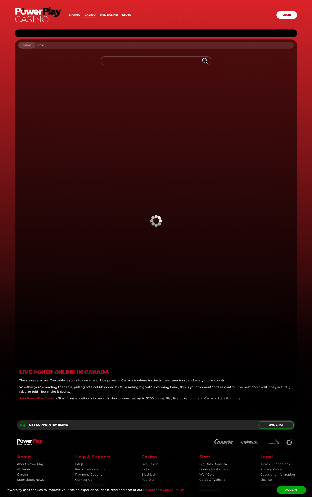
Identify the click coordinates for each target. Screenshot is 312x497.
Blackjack (148, 408)
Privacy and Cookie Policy (163, 490)
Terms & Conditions (275, 397)
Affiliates (23, 402)
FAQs (79, 397)
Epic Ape (206, 418)
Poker (145, 418)
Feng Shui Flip (210, 423)
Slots (126, 15)
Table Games (151, 423)
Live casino (109, 15)
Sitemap (23, 423)
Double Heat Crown (214, 402)
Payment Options (88, 408)
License (266, 413)
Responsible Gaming (91, 402)
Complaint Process (274, 418)
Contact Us (83, 413)
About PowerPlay (30, 397)
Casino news (26, 418)
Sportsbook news (30, 413)
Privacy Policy (271, 402)
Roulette (147, 413)
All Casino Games (154, 434)
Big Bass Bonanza (213, 397)
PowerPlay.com (31, 469)
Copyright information (277, 408)
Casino (90, 15)
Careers (23, 408)
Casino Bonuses (153, 428)
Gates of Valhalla (212, 413)
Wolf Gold (206, 408)
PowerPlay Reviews (90, 418)
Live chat (276, 358)
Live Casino (150, 397)
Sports (74, 15)
